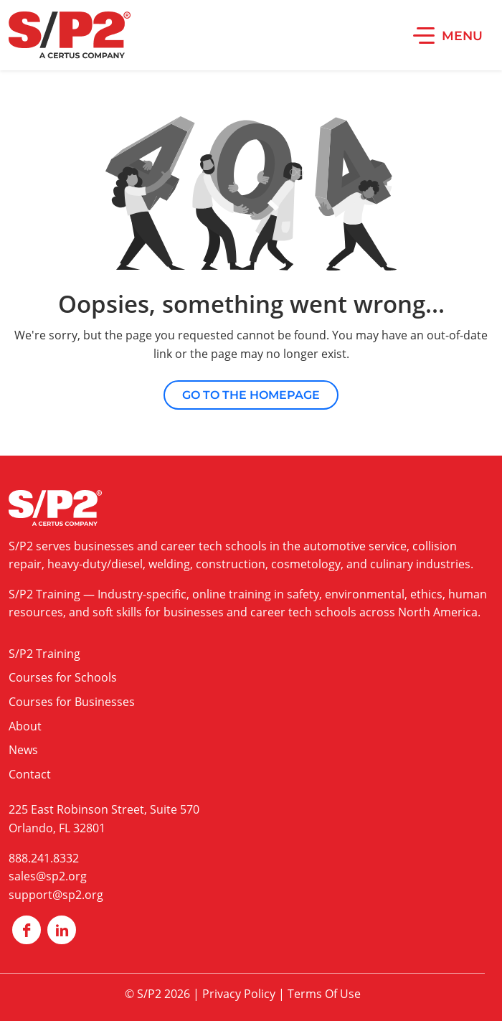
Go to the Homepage (251, 395)
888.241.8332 (44, 858)
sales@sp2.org (48, 876)
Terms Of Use (324, 994)
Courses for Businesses (72, 702)
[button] (447, 35)
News (23, 750)
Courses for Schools (63, 677)
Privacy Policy (238, 994)
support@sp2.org (56, 895)
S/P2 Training (44, 594)
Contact (30, 774)
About (25, 726)
